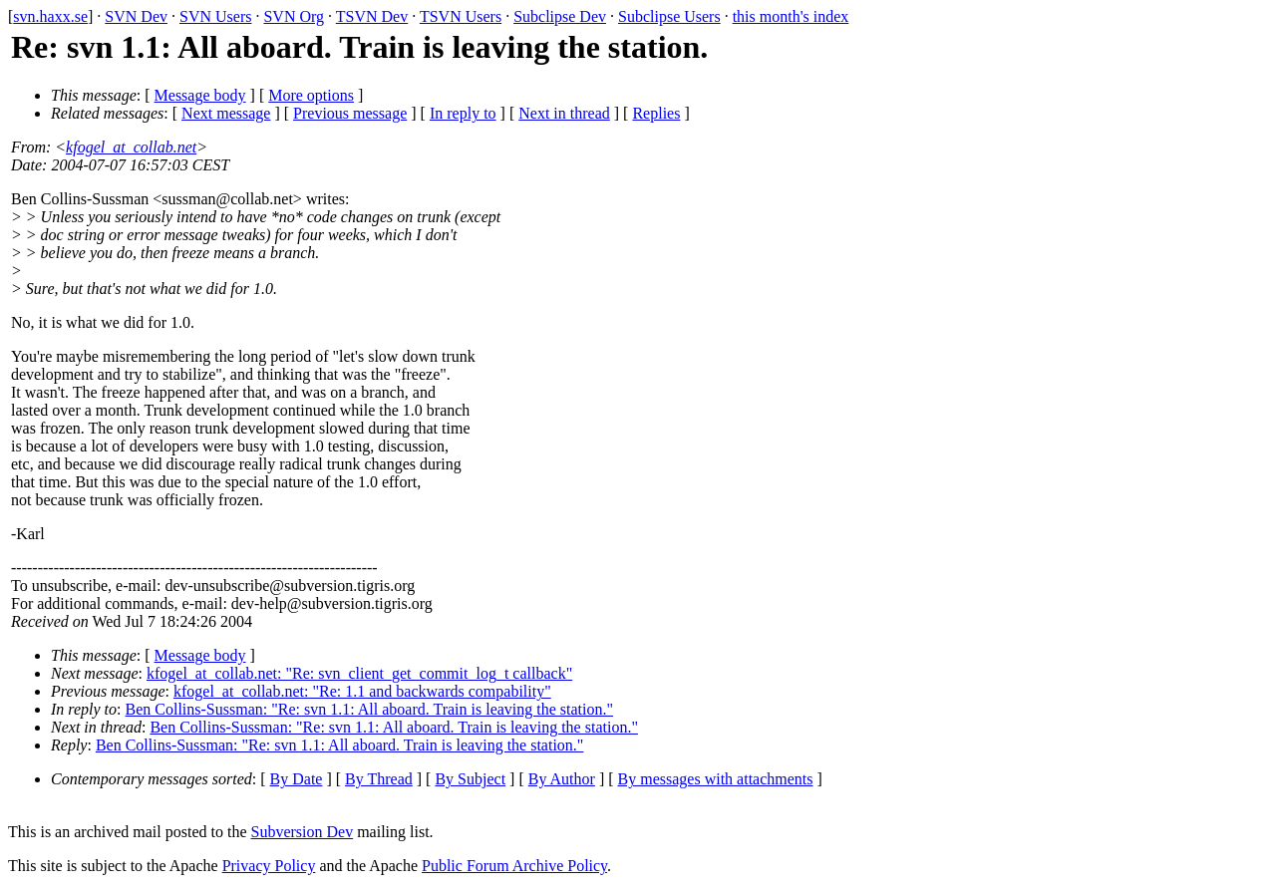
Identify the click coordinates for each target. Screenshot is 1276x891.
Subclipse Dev (559, 16)
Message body (200, 95)
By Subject (470, 778)
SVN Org (293, 16)
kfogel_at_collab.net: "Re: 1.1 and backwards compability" (362, 691)
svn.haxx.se (50, 16)
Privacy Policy (269, 865)
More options (311, 95)
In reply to (463, 113)
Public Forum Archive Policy (514, 865)
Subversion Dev (302, 831)
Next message (225, 113)
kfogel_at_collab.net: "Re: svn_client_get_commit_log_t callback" (359, 673)
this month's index (791, 16)
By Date (296, 778)
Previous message (350, 113)
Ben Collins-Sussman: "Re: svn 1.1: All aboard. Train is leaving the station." (370, 709)
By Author (561, 778)
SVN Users (215, 16)
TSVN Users (460, 16)
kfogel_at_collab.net (131, 147)
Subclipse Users (669, 16)
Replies (656, 113)
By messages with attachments (715, 778)
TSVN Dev (372, 16)
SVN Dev (136, 16)
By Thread (379, 778)
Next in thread (564, 113)
